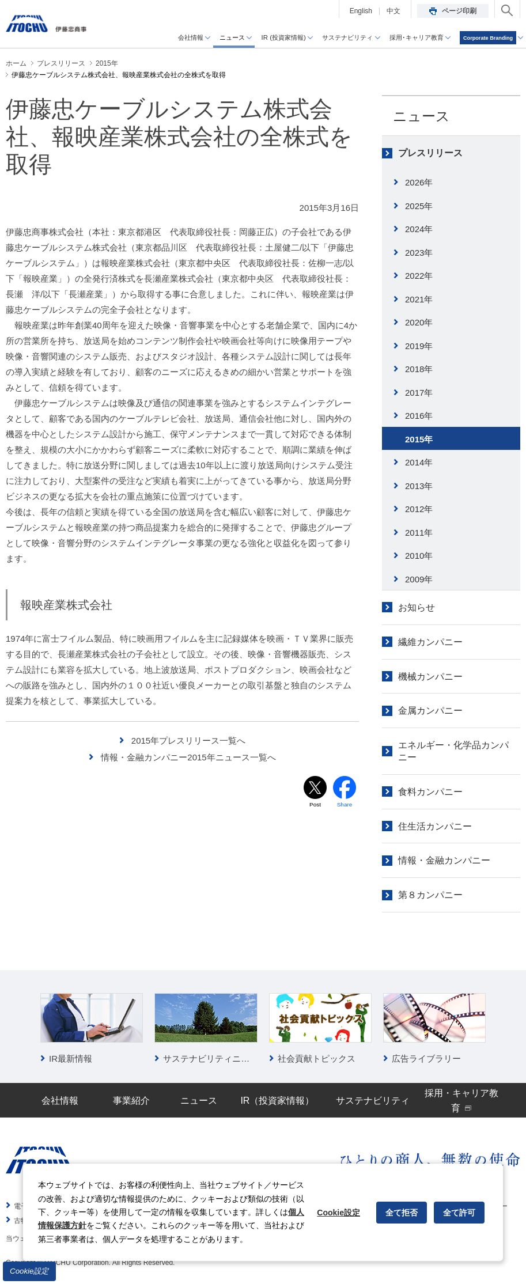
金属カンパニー (430, 710)
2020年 (419, 322)
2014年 (419, 462)
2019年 (419, 346)
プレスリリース (430, 153)
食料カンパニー (430, 792)
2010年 (419, 555)
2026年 (419, 182)
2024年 (419, 229)
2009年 (419, 579)
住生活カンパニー (435, 826)
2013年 (419, 486)
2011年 (419, 532)
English (361, 11)
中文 (393, 11)
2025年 (419, 206)
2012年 (419, 509)
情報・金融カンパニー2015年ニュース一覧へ (188, 757)
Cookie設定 (29, 1271)
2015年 (419, 439)
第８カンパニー (430, 895)
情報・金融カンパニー (444, 860)
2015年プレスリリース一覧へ (188, 740)
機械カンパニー (430, 676)
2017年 (419, 392)
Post (315, 805)
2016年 (419, 416)
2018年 (419, 369)
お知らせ (416, 607)
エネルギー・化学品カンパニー (453, 751)
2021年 (419, 299)
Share (345, 805)
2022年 (419, 276)
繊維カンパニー (430, 642)
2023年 (419, 252)
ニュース (421, 116)
